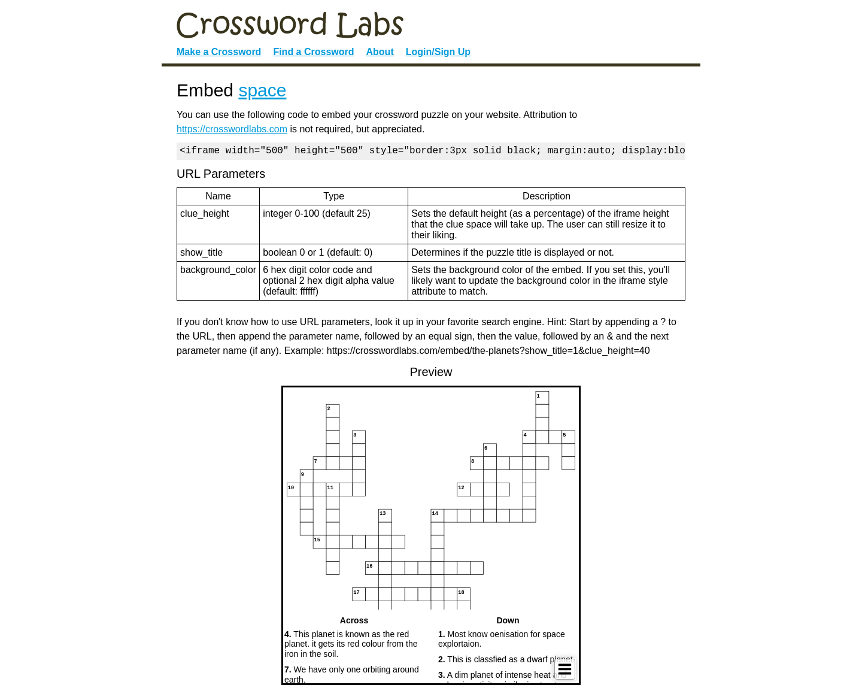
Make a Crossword (219, 52)
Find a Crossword (313, 52)
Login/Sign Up (438, 52)
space (262, 90)
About (380, 52)
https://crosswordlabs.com (232, 129)
